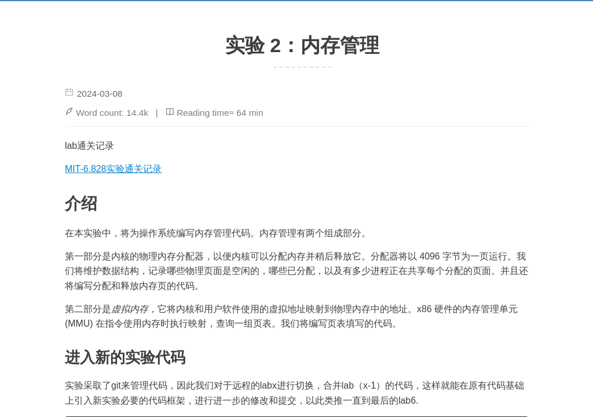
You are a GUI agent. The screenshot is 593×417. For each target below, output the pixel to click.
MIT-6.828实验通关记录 (113, 169)
